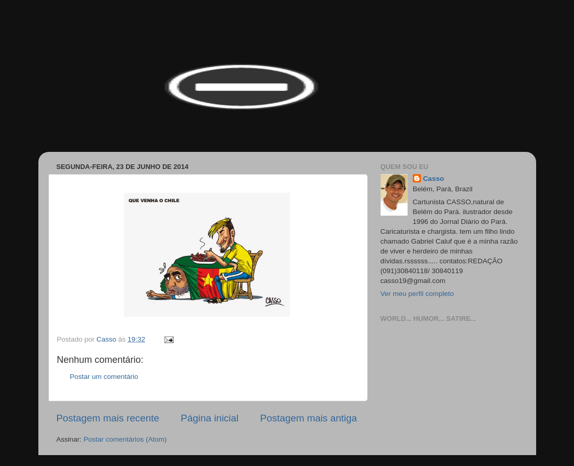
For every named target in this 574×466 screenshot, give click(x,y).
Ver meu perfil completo (417, 294)
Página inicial (210, 418)
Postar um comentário (104, 376)
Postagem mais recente (108, 418)
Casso (433, 178)
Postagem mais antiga (308, 418)
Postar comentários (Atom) (125, 439)
